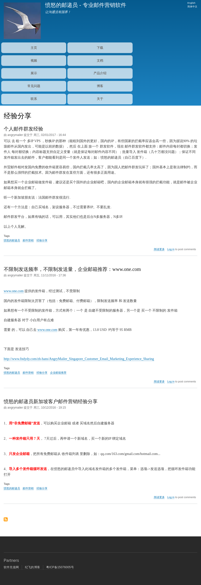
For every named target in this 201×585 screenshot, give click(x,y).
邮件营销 (28, 240)
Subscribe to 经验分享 (6, 521)
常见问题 (33, 86)
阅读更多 (159, 249)
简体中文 (192, 6)
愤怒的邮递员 (12, 240)
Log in (170, 249)
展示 (34, 73)
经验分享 (42, 240)
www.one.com (14, 291)
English (191, 2)
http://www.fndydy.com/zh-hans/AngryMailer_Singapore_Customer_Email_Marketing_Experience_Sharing (79, 359)
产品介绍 (100, 73)
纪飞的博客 (32, 567)
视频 (34, 60)
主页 (34, 48)
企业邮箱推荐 (58, 372)
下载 (100, 48)
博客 (100, 86)
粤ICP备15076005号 (60, 567)
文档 (100, 60)
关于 (100, 99)
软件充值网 (11, 567)
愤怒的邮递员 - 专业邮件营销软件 (85, 5)
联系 (34, 99)
